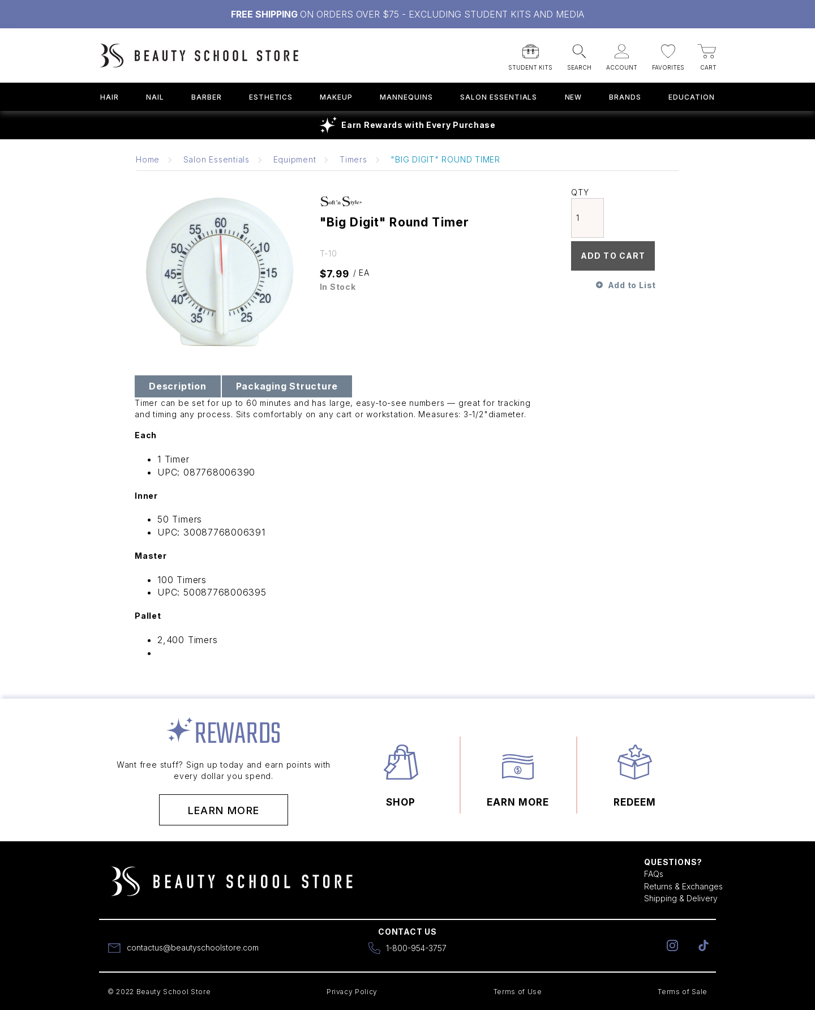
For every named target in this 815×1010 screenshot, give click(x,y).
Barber (206, 97)
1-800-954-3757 (416, 948)
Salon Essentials (498, 97)
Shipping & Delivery (681, 898)
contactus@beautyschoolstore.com (193, 947)
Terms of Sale (682, 991)
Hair (109, 97)
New (573, 97)
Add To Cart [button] (613, 255)
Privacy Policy (352, 991)
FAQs (653, 874)
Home (148, 159)
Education (691, 97)
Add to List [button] (632, 285)
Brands (625, 97)
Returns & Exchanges (683, 886)
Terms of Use (518, 991)
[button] (530, 53)
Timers (353, 159)
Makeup (336, 97)
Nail (155, 97)
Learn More (224, 810)
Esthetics (271, 97)
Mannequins (406, 97)
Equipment (294, 159)
